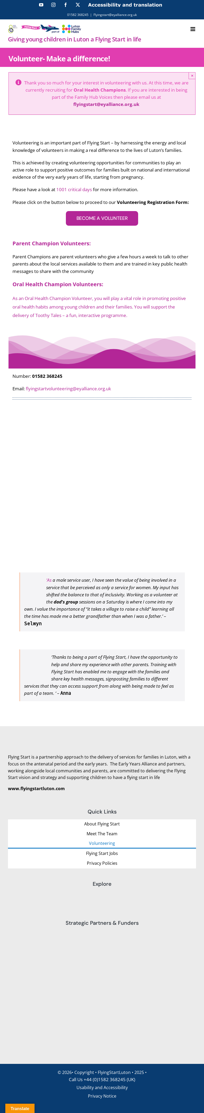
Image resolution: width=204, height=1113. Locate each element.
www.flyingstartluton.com (36, 788)
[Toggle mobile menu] (193, 29)
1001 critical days (74, 189)
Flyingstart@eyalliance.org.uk (115, 14)
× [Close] (192, 75)
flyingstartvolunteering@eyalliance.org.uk (68, 389)
